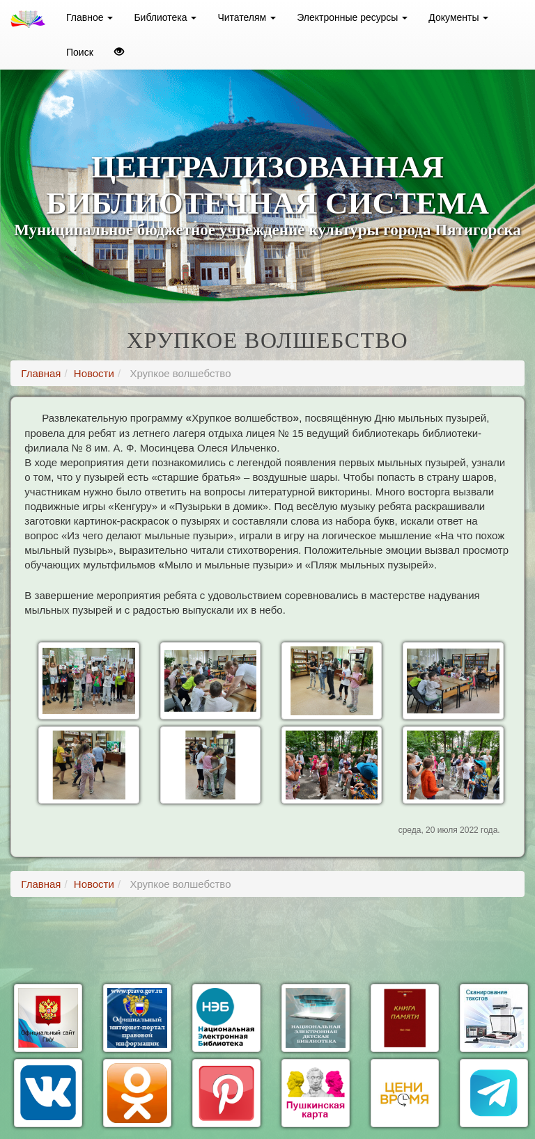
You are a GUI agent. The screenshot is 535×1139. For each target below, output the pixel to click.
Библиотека (165, 17)
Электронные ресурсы (352, 17)
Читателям (246, 17)
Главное (89, 17)
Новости (94, 373)
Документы (458, 17)
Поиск (79, 52)
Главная (41, 373)
